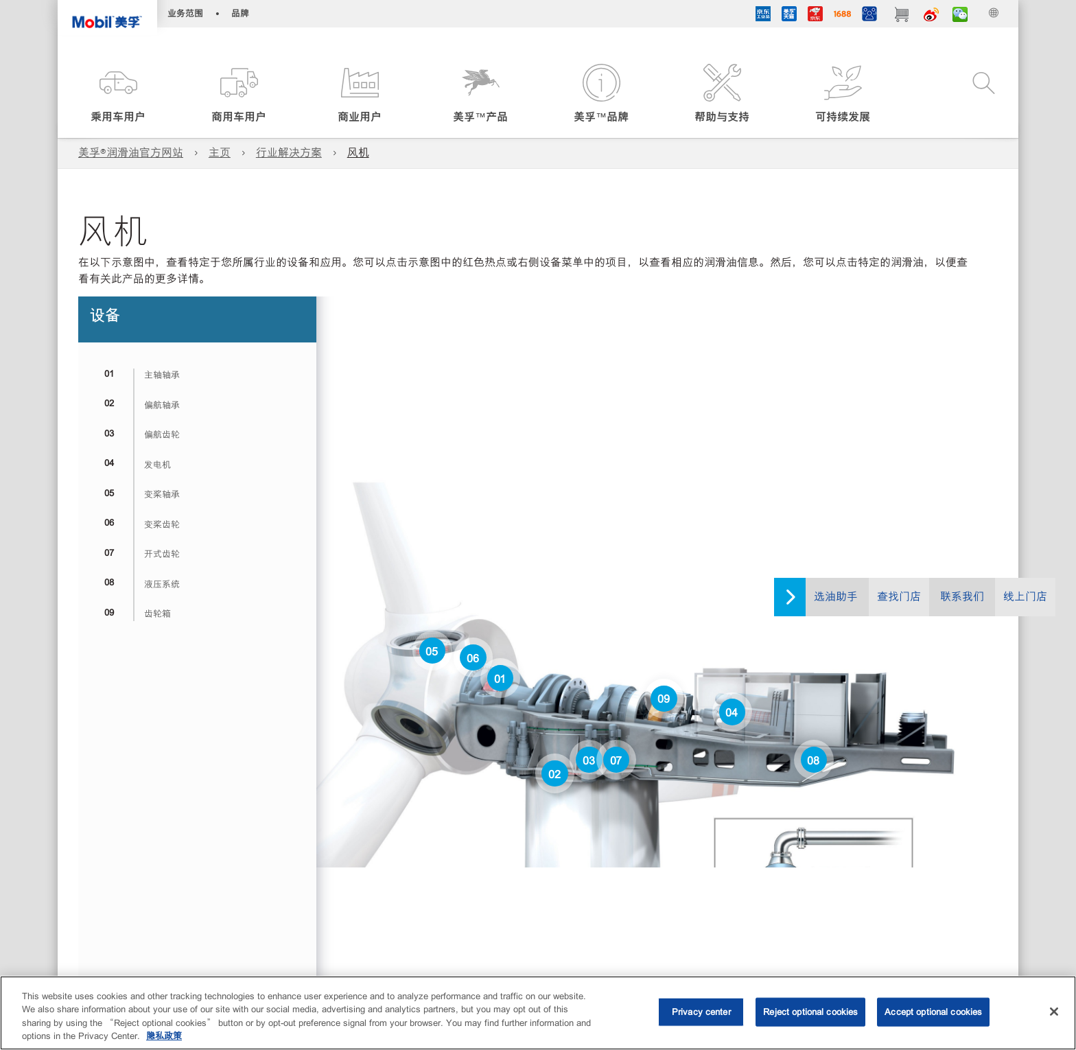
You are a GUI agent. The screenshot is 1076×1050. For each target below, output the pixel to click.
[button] (118, 94)
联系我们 (962, 596)
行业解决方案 (289, 152)
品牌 (240, 13)
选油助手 (836, 596)
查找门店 (899, 596)
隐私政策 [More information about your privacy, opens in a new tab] (164, 1036)
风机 (358, 152)
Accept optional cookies (933, 1012)
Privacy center (701, 1012)
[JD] (815, 15)
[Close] (1054, 1011)
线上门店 (1025, 596)
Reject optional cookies (810, 1012)
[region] (538, 1013)
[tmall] (789, 15)
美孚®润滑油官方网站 (130, 152)
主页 (220, 152)
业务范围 (185, 13)
